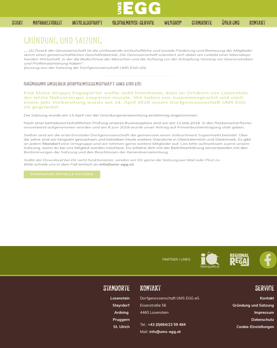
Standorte (206, 22)
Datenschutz (262, 320)
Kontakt (263, 22)
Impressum (264, 313)
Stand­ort (51, 138)
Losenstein (120, 298)
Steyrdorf (121, 306)
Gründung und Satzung (253, 306)
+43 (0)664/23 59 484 (167, 325)
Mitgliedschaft (91, 22)
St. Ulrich (121, 327)
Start (11, 22)
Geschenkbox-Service (134, 24)
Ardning (121, 313)
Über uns (235, 24)
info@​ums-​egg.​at (116, 157)
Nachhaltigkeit (46, 22)
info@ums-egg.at (165, 332)
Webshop (172, 22)
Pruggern (121, 320)
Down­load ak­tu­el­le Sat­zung (62, 167)
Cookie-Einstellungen (255, 327)
